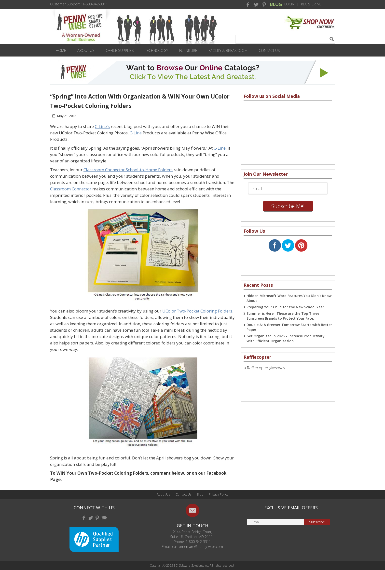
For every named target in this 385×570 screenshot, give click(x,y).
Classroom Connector (70, 189)
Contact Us (269, 50)
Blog (200, 494)
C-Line (136, 133)
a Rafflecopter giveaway (264, 367)
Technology (156, 50)
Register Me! (311, 4)
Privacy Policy (218, 494)
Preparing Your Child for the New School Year (285, 307)
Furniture (188, 50)
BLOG (276, 4)
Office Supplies (120, 50)
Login (289, 4)
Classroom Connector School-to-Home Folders (128, 169)
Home (61, 50)
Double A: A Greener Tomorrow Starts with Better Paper (289, 327)
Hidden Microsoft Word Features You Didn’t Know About (289, 298)
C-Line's (102, 126)
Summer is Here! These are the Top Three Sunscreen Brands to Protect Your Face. (283, 316)
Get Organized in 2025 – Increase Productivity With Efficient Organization (286, 338)
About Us (86, 50)
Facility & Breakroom (228, 50)
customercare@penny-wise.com (197, 546)
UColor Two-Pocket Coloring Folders (197, 311)
